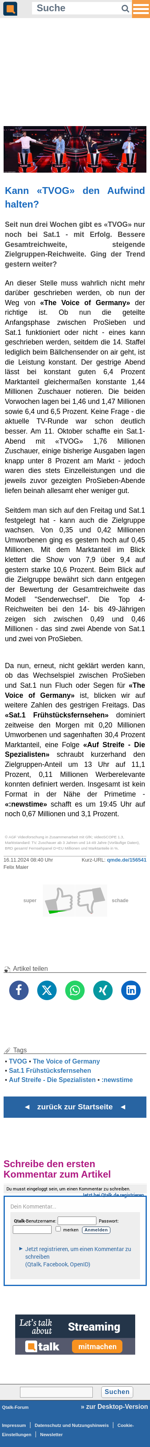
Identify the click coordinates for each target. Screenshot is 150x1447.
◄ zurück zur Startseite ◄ (75, 1107)
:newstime (117, 1079)
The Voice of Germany (66, 1061)
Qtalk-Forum (15, 1407)
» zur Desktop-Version (114, 1406)
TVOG (18, 1061)
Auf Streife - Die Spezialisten (52, 1079)
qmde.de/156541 (126, 860)
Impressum (14, 1425)
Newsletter (51, 1434)
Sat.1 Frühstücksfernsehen (50, 1070)
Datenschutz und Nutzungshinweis (72, 1425)
